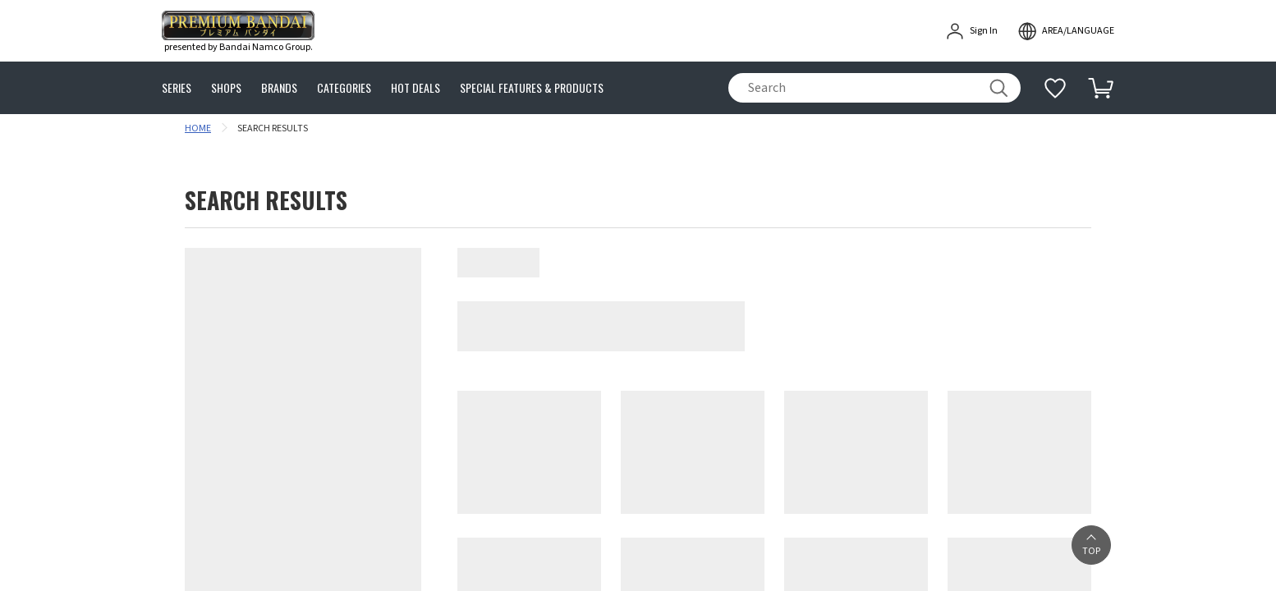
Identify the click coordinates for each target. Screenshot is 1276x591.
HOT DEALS (415, 88)
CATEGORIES (344, 88)
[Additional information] (1055, 88)
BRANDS (279, 88)
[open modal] (1065, 31)
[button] (1091, 545)
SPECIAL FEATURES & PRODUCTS (532, 88)
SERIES (176, 88)
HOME (198, 128)
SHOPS (226, 88)
